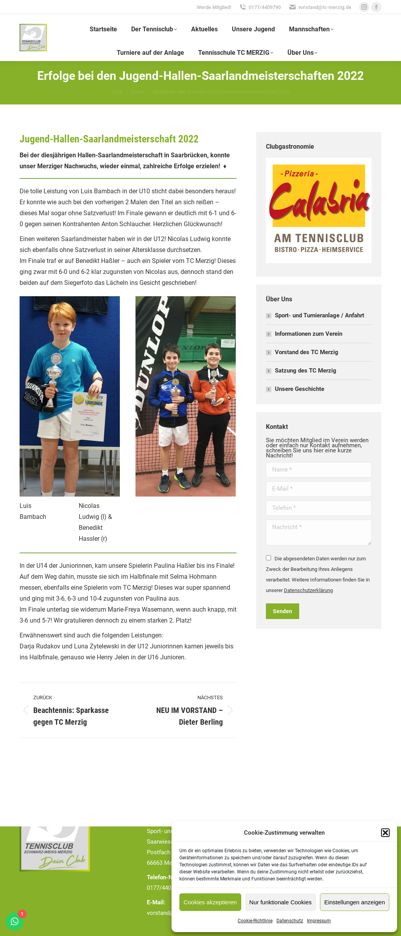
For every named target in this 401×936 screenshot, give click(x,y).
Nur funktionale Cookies (280, 902)
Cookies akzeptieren (210, 902)
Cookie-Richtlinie (255, 920)
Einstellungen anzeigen (354, 902)
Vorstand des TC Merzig (306, 352)
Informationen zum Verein (308, 333)
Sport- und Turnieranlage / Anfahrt (319, 315)
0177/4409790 (260, 7)
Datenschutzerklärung (308, 590)
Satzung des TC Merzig (305, 370)
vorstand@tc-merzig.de (320, 7)
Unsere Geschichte (299, 388)
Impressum (319, 920)
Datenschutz (289, 920)
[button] (385, 833)
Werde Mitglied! (214, 7)
